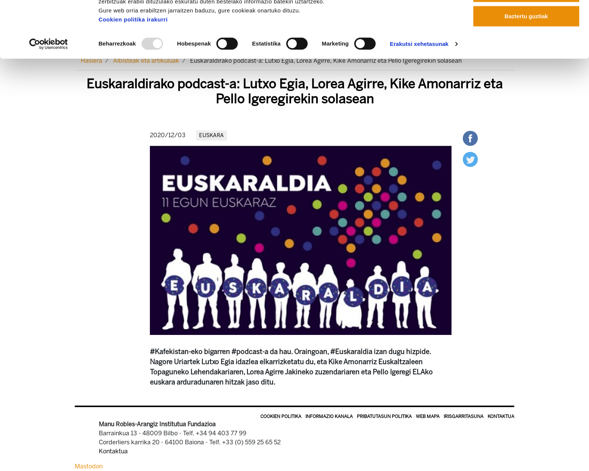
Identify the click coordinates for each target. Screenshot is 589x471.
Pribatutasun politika (384, 416)
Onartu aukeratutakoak (526, 44)
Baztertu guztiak (526, 69)
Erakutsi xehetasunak (419, 97)
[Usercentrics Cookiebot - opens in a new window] (49, 97)
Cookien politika (280, 416)
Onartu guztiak (526, 20)
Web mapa (427, 416)
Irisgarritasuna (463, 416)
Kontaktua (501, 416)
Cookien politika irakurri (133, 72)
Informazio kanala (329, 416)
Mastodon (89, 466)
